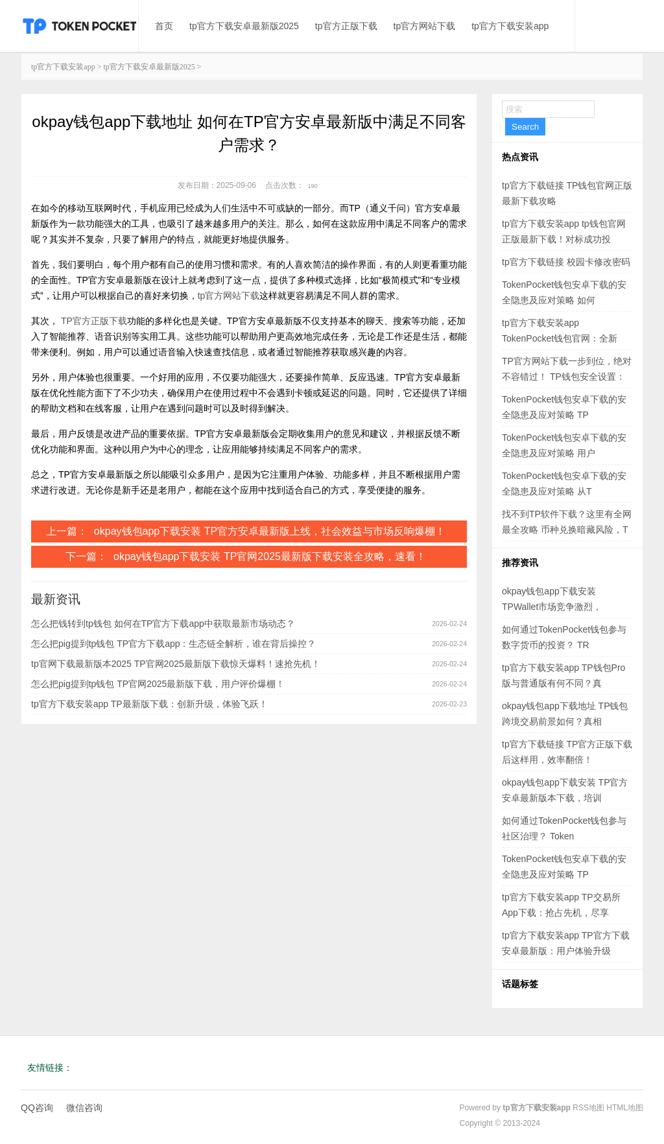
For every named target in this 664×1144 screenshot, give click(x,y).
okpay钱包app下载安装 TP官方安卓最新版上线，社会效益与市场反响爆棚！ (269, 531)
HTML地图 (624, 1107)
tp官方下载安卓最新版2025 (244, 26)
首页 (164, 26)
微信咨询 (84, 1108)
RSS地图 (588, 1107)
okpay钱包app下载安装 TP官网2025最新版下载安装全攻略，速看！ (269, 556)
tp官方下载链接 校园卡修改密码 (566, 262)
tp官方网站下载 (425, 26)
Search (525, 127)
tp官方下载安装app (510, 26)
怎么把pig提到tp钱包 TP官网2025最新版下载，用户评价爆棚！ (158, 684)
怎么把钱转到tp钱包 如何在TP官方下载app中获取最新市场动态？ (163, 623)
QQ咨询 (37, 1108)
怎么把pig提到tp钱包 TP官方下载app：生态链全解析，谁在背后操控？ (173, 643)
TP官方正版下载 (94, 321)
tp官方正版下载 (346, 26)
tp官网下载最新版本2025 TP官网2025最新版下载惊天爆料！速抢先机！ (175, 664)
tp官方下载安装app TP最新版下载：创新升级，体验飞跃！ (149, 704)
